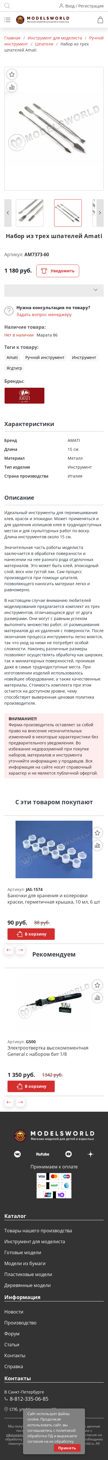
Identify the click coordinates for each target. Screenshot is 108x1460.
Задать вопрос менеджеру (44, 314)
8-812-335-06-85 (29, 1398)
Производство (20, 1323)
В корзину (31, 934)
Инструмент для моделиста (34, 1241)
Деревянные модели (27, 1285)
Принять (67, 1448)
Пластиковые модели (28, 1274)
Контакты (14, 1355)
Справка (13, 1366)
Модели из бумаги (25, 1263)
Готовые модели (22, 1252)
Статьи (11, 1344)
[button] (8, 213)
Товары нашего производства (38, 1230)
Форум (12, 1333)
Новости (13, 1312)
